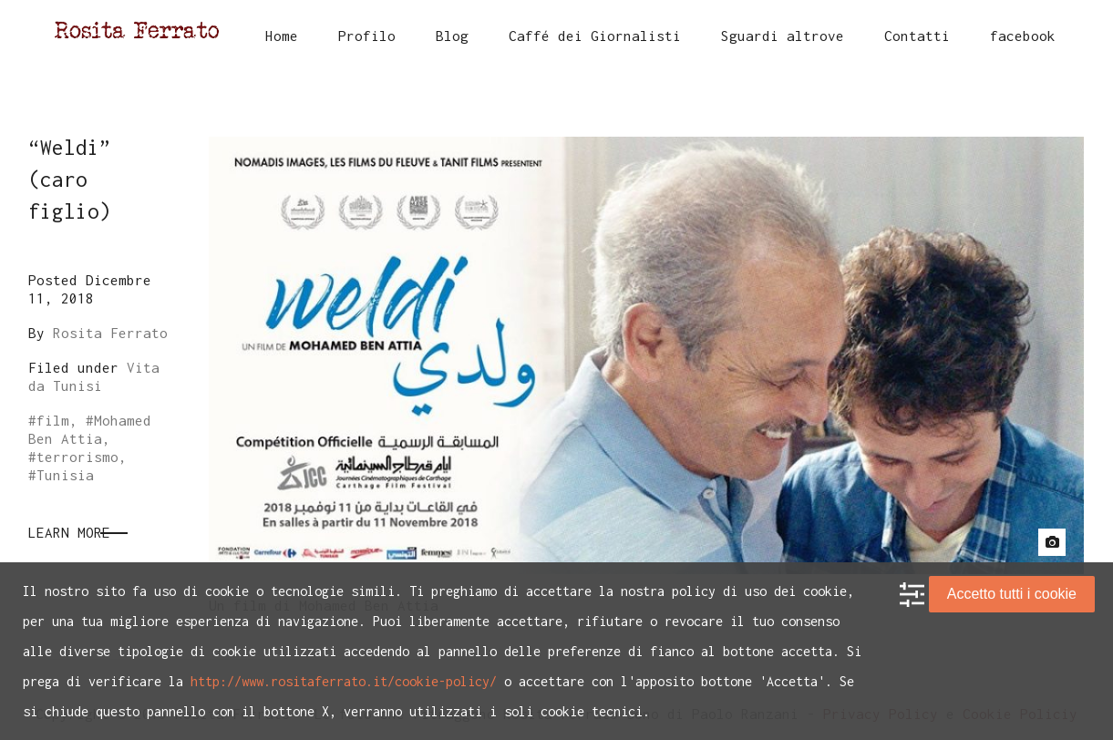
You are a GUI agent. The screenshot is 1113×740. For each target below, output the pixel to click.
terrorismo (77, 456)
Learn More (69, 532)
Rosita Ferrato (110, 332)
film (52, 420)
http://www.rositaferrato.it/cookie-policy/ (344, 681)
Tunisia (65, 475)
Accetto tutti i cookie (1012, 593)
